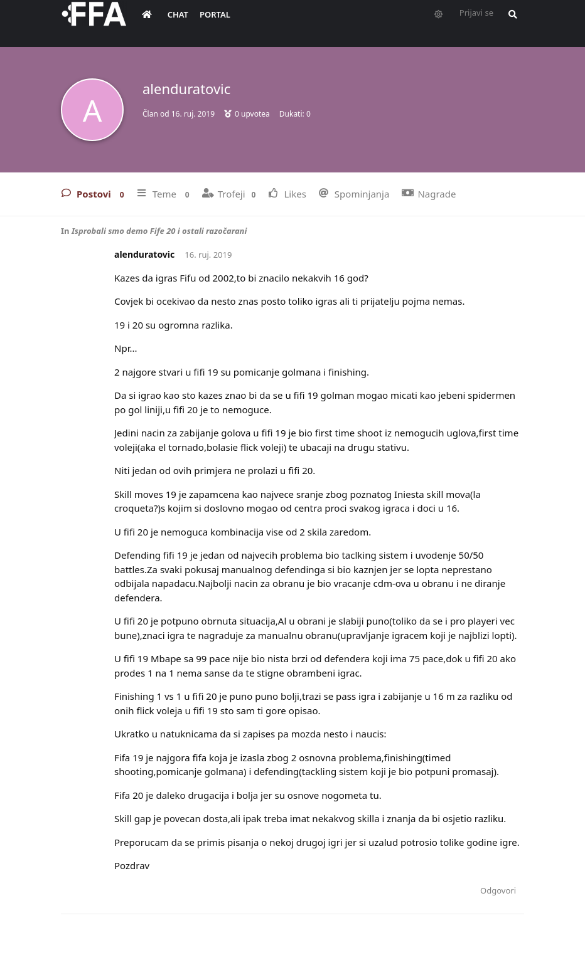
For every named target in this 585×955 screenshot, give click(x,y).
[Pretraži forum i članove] (510, 22)
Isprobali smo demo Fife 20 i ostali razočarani (159, 230)
